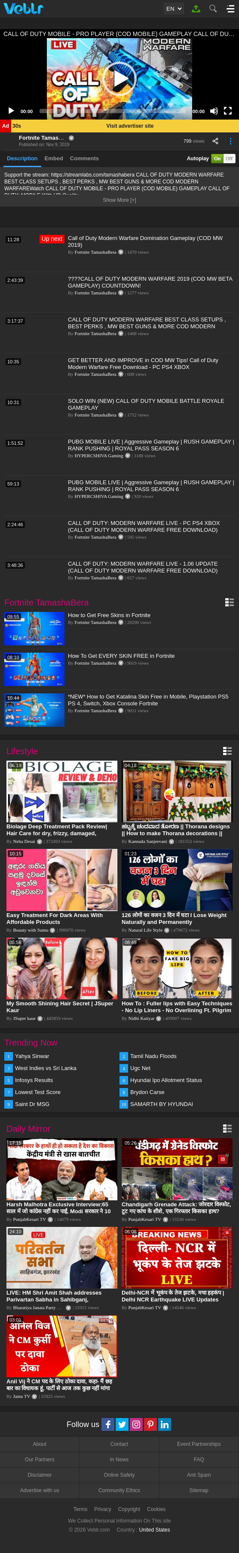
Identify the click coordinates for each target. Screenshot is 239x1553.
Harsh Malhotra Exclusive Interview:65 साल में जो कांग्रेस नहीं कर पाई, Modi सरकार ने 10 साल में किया (58, 1211)
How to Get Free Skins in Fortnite (109, 615)
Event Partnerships (199, 1444)
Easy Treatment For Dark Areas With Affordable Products (54, 918)
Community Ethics (119, 1490)
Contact (119, 1444)
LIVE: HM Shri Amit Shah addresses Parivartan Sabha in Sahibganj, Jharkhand (53, 1299)
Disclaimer (40, 1475)
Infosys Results (34, 1080)
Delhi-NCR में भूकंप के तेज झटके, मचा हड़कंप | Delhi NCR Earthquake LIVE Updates (173, 1296)
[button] (119, 79)
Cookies (156, 1509)
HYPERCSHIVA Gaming (99, 455)
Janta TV (22, 1396)
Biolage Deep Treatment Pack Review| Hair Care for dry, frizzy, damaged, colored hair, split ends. (56, 833)
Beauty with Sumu (31, 929)
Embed (54, 158)
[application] (119, 79)
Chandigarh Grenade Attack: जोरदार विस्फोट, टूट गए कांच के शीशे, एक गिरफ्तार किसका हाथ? (176, 1207)
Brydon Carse (147, 1092)
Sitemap (199, 1490)
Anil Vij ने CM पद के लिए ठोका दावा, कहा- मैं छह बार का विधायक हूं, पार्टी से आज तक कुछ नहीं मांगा (59, 1384)
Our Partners (40, 1460)
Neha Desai (24, 841)
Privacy (102, 1509)
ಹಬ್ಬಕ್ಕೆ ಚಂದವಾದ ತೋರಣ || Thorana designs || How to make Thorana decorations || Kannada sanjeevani (176, 833)
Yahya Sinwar (32, 1056)
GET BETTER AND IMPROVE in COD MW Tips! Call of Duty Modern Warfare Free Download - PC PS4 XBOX (143, 363)
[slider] (113, 111)
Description (22, 158)
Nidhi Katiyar (142, 1018)
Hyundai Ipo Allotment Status (166, 1080)
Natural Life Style (145, 929)
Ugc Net (140, 1068)
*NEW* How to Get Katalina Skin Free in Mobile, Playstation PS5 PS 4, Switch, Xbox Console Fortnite (148, 700)
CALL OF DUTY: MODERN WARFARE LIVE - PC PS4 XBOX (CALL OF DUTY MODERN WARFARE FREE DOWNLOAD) (144, 526)
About (39, 1444)
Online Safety (119, 1475)
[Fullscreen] (228, 111)
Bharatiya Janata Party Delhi (40, 1307)
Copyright (129, 1509)
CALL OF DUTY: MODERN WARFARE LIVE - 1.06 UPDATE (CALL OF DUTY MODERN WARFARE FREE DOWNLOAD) (143, 567)
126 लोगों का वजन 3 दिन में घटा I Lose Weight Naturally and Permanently (174, 918)
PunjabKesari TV (29, 1219)
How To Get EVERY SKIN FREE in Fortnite (121, 656)
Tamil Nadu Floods (153, 1056)
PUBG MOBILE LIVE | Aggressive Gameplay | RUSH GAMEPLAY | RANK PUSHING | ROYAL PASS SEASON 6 (151, 445)
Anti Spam (199, 1475)
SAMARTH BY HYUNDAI (161, 1104)
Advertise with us (39, 1490)
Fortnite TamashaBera (48, 138)
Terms (81, 1509)
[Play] (11, 111)
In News (119, 1460)
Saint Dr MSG (32, 1104)
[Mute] (214, 111)
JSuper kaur (24, 1018)
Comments (84, 158)
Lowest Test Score (38, 1092)
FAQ (199, 1460)
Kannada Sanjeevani (148, 841)
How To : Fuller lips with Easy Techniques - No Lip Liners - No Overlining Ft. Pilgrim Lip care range (177, 1010)
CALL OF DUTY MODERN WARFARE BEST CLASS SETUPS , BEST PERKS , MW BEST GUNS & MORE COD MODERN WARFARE (147, 326)
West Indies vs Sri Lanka (46, 1068)
